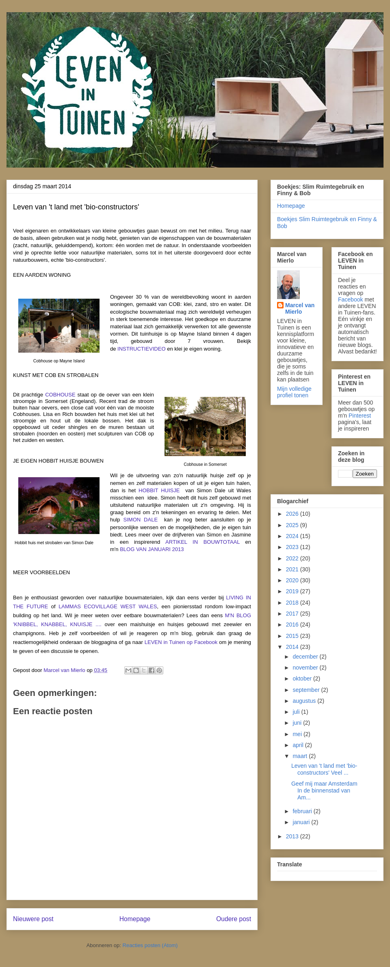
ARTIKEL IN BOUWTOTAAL (202, 542)
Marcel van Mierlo (299, 308)
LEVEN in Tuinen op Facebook (181, 642)
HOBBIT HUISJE (159, 490)
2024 (293, 536)
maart (300, 756)
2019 (293, 591)
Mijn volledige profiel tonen (294, 392)
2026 (293, 513)
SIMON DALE (141, 520)
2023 (293, 547)
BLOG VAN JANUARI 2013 (152, 549)
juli (296, 712)
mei (297, 734)
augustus (304, 701)
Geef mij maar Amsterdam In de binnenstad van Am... (324, 790)
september (306, 690)
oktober (302, 678)
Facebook (350, 299)
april (298, 745)
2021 (293, 569)
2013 (293, 836)
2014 (293, 647)
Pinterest (360, 415)
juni (297, 722)
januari (301, 822)
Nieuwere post (33, 918)
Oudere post (233, 918)
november (305, 667)
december (305, 656)
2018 (293, 602)
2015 (293, 636)
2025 (293, 525)
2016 (293, 624)
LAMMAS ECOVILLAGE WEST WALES (107, 606)
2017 (293, 613)
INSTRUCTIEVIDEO (141, 349)
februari (302, 811)
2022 (293, 558)
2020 (293, 580)
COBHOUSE (60, 395)
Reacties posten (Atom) (150, 945)
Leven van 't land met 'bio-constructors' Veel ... (324, 769)
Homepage (134, 918)
